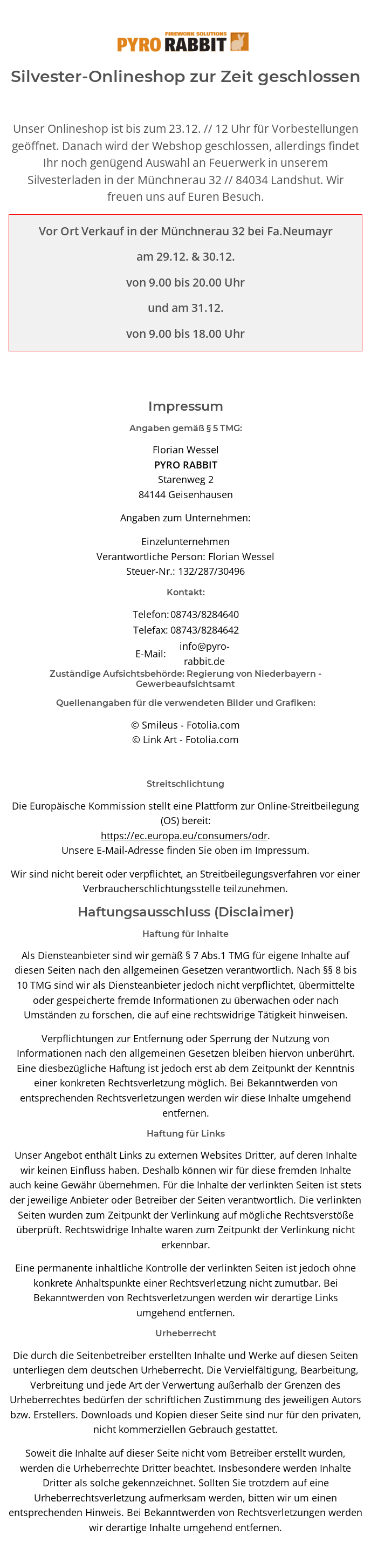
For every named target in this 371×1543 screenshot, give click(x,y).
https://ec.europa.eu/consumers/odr (184, 835)
